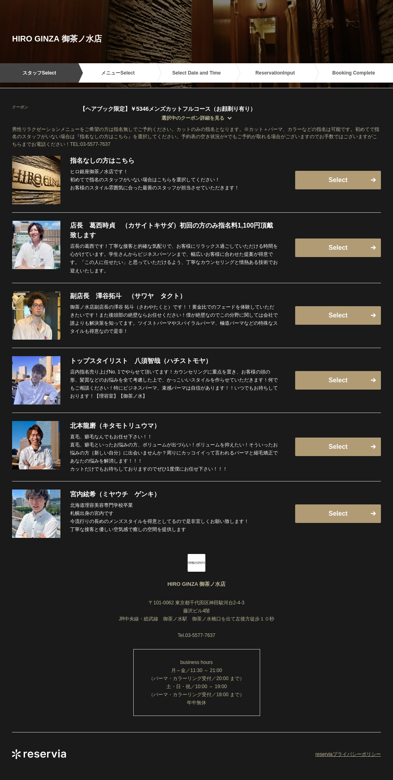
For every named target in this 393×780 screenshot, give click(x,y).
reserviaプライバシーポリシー (348, 754)
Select (338, 179)
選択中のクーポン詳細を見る (192, 118)
